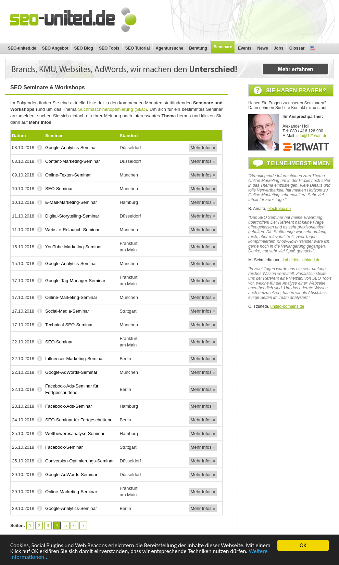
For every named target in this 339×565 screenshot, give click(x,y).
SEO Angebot (55, 48)
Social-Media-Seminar (67, 311)
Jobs (279, 48)
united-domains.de (287, 306)
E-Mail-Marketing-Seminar (71, 202)
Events (244, 48)
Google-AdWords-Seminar (71, 372)
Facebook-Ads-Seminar (68, 406)
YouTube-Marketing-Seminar (73, 246)
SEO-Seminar (59, 188)
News (262, 48)
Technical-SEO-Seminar (69, 324)
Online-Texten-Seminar (68, 175)
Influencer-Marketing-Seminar (74, 358)
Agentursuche (170, 48)
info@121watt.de (312, 135)
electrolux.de (279, 208)
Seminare (223, 46)
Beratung (198, 48)
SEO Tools (109, 48)
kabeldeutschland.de (302, 260)
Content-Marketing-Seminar (72, 161)
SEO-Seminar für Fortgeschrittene (79, 419)
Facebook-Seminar (64, 447)
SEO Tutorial (137, 48)
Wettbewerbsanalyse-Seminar (74, 433)
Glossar (297, 48)
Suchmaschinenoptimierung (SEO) (112, 109)
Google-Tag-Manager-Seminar (75, 280)
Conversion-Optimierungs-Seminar (79, 460)
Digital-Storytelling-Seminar (72, 216)
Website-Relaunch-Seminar (72, 229)
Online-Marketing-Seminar (71, 297)
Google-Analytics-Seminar (71, 147)
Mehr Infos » (202, 147)
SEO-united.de (22, 48)
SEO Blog (83, 48)
